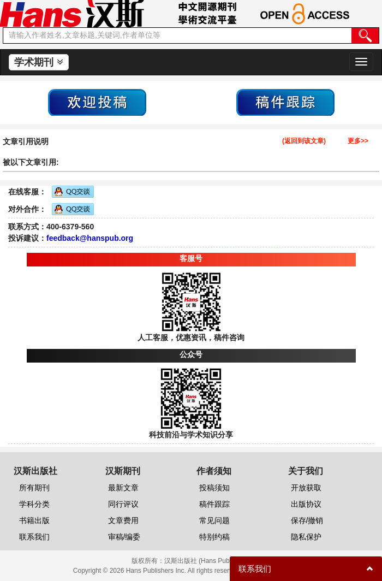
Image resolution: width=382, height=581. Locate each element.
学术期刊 (38, 62)
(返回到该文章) (304, 141)
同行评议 (123, 504)
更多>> (358, 141)
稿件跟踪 (214, 504)
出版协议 (306, 504)
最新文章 (123, 487)
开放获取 (306, 487)
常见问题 (214, 520)
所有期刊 (34, 487)
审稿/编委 (124, 536)
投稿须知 (214, 487)
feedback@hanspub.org (89, 238)
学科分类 (34, 504)
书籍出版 (34, 520)
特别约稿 (214, 536)
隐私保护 (306, 536)
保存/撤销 (307, 520)
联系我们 (34, 536)
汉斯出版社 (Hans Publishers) (207, 561)
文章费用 (123, 520)
